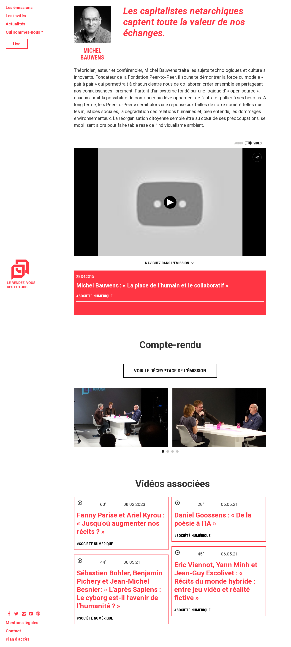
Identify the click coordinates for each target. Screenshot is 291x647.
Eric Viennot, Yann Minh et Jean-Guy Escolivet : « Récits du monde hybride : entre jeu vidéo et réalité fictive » (215, 581)
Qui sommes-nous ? (24, 32)
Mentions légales (22, 622)
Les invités (16, 15)
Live (16, 44)
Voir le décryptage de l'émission (170, 371)
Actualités (15, 24)
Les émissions (19, 7)
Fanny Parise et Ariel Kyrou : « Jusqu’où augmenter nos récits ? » (121, 523)
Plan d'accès (17, 639)
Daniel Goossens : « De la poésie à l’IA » (212, 519)
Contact (13, 630)
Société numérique (96, 296)
